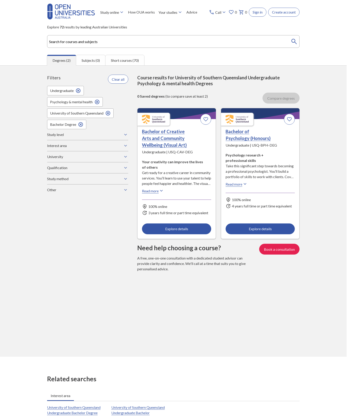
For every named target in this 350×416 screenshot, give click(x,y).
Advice (191, 12)
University (87, 156)
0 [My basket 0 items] (243, 12)
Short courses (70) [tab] (125, 60)
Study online (112, 12)
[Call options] (218, 12)
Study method (87, 179)
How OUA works (141, 12)
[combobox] (173, 41)
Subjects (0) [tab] (91, 60)
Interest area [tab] (60, 395)
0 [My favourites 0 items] (233, 12)
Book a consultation (279, 249)
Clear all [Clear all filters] (118, 79)
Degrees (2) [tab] (62, 60)
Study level (87, 134)
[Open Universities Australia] (71, 18)
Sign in (258, 12)
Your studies (170, 12)
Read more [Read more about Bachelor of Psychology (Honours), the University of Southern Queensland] (237, 184)
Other (87, 190)
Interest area (87, 145)
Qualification (87, 167)
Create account (284, 12)
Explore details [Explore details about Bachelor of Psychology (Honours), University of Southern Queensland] (260, 229)
